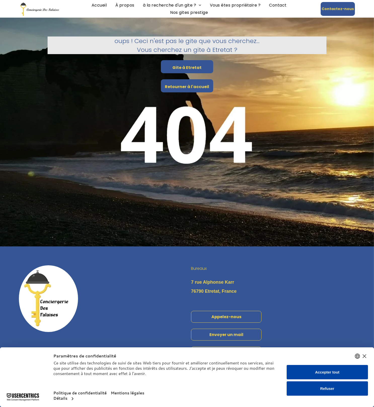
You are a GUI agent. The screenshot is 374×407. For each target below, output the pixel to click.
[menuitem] (99, 5)
